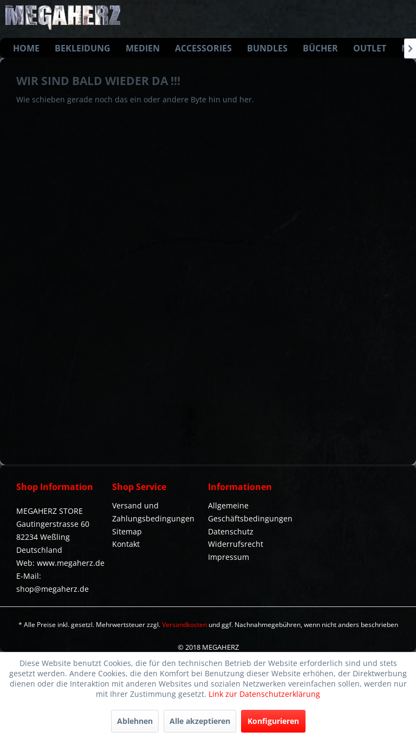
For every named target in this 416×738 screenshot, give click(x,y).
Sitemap (127, 531)
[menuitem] (26, 48)
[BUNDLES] (267, 48)
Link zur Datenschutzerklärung (264, 694)
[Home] (26, 48)
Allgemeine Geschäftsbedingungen (250, 512)
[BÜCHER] (320, 48)
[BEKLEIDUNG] (82, 48)
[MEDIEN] (142, 48)
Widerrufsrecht (235, 544)
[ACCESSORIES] (203, 48)
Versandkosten (184, 624)
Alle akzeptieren (200, 721)
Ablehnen (135, 721)
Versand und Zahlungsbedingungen (153, 512)
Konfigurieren (273, 721)
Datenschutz (230, 531)
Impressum (228, 557)
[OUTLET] (370, 48)
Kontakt (126, 544)
